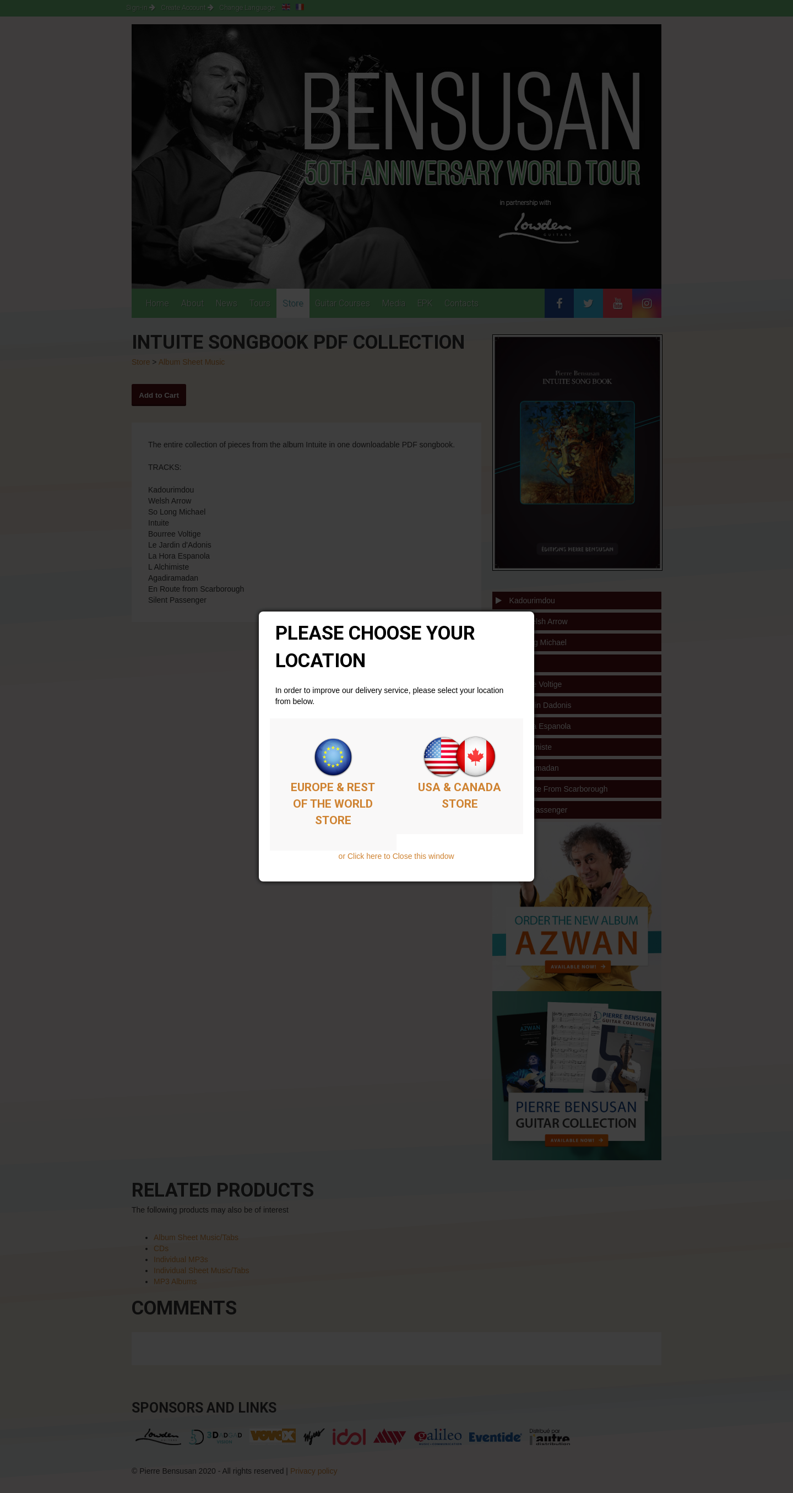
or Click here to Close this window (396, 856)
